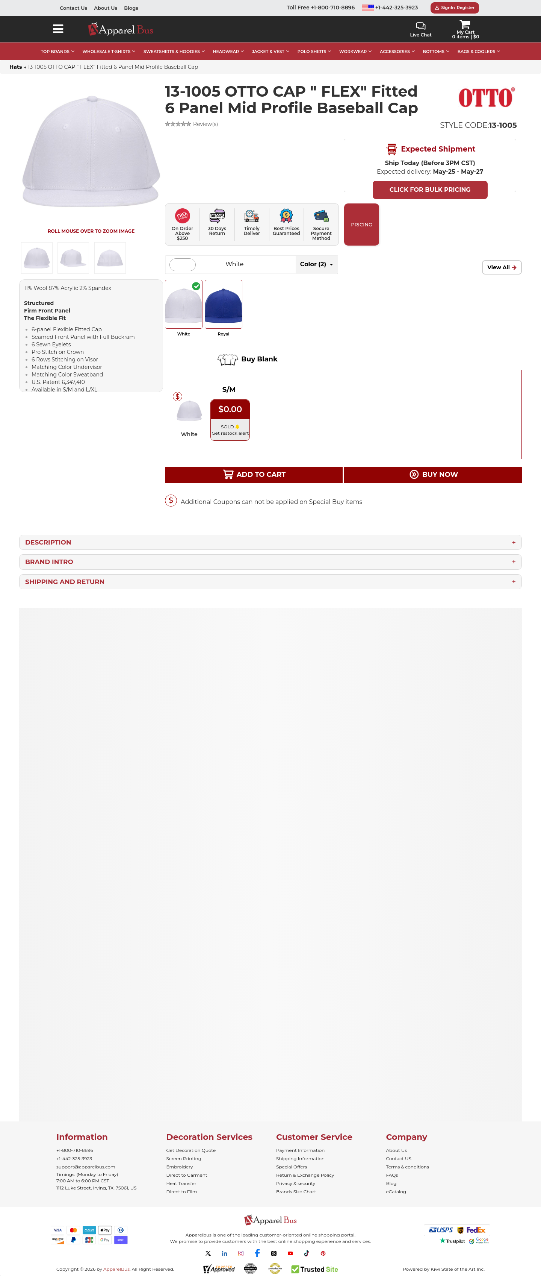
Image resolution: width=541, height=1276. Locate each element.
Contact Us (73, 8)
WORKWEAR (353, 51)
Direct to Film (181, 1191)
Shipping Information (300, 1158)
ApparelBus (116, 1269)
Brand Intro (49, 562)
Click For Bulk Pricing (430, 189)
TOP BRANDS (55, 51)
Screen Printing (183, 1158)
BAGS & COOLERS (477, 51)
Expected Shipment (430, 149)
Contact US (398, 1158)
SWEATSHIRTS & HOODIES (172, 51)
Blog (391, 1183)
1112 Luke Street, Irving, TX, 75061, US (96, 1188)
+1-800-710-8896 (74, 1150)
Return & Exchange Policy (305, 1175)
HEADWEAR (226, 51)
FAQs (392, 1175)
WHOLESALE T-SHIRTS (107, 51)
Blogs (131, 8)
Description (48, 542)
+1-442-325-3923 (390, 7)
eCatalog (396, 1191)
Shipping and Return (64, 582)
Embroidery (179, 1167)
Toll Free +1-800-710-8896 (321, 7)
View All (498, 267)
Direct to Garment (186, 1175)
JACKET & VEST (268, 51)
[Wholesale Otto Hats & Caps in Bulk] (487, 97)
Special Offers (291, 1167)
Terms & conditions (407, 1167)
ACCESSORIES (395, 51)
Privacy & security (295, 1183)
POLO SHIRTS (312, 51)
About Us (105, 8)
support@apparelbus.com (85, 1167)
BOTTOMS (433, 51)
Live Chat (420, 30)
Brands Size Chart (296, 1191)
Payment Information (300, 1150)
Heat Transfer (181, 1183)
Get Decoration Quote (191, 1150)
